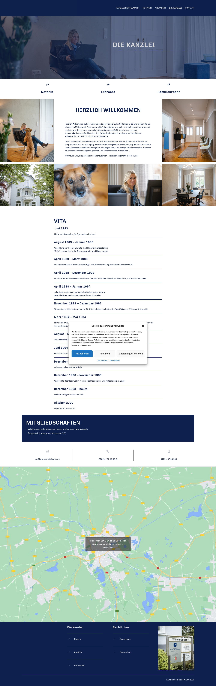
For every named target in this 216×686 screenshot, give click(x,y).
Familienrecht (169, 92)
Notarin (147, 8)
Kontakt (189, 8)
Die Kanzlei (175, 8)
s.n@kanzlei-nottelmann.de (47, 459)
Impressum (115, 360)
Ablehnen (105, 353)
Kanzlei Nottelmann (127, 8)
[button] (142, 325)
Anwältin (160, 8)
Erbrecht (108, 92)
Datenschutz (103, 360)
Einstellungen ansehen (130, 353)
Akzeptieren (82, 353)
